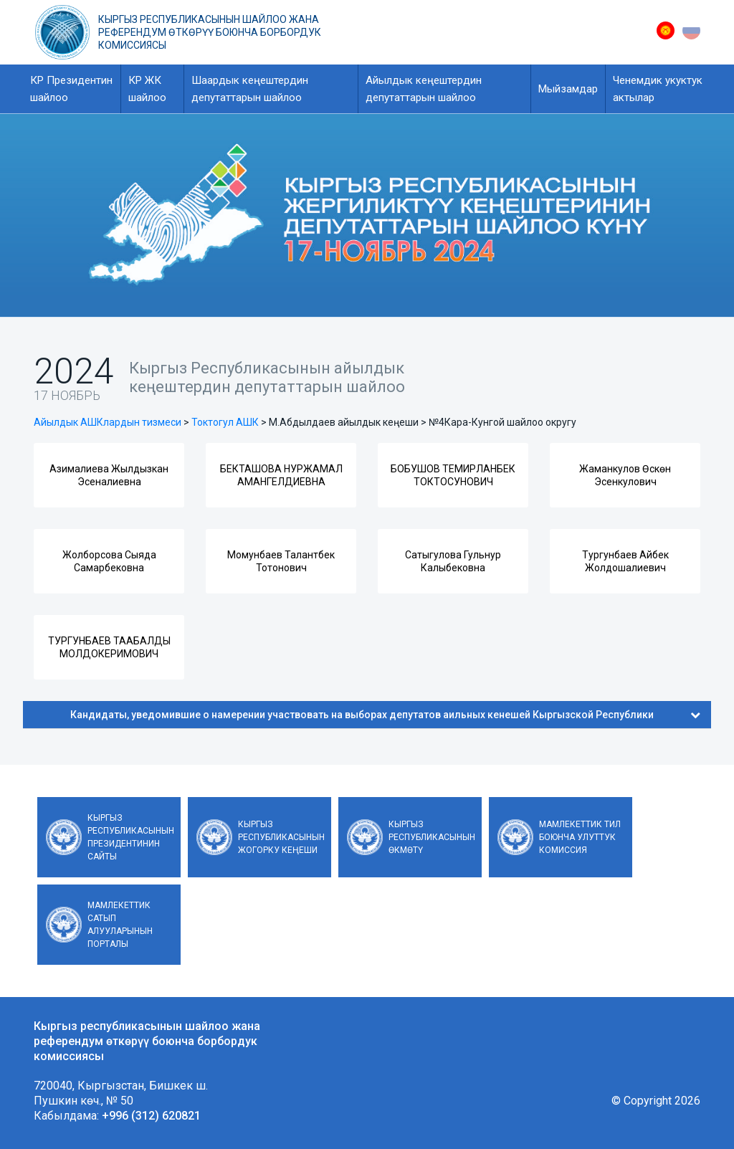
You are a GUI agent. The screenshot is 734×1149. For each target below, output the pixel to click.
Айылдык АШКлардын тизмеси (107, 422)
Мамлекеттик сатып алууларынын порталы (120, 924)
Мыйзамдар (568, 88)
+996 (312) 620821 (151, 1115)
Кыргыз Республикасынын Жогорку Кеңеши (281, 837)
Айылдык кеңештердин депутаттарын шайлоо (424, 89)
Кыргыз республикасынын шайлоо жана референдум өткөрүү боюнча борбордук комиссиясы (209, 32)
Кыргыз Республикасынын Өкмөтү (432, 837)
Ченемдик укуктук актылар (657, 89)
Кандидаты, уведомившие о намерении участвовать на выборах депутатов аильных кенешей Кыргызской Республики (385, 714)
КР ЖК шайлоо (147, 89)
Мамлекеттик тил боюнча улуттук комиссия (580, 837)
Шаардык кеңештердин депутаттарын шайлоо (249, 89)
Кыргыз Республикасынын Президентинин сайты (130, 837)
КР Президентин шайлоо (71, 89)
